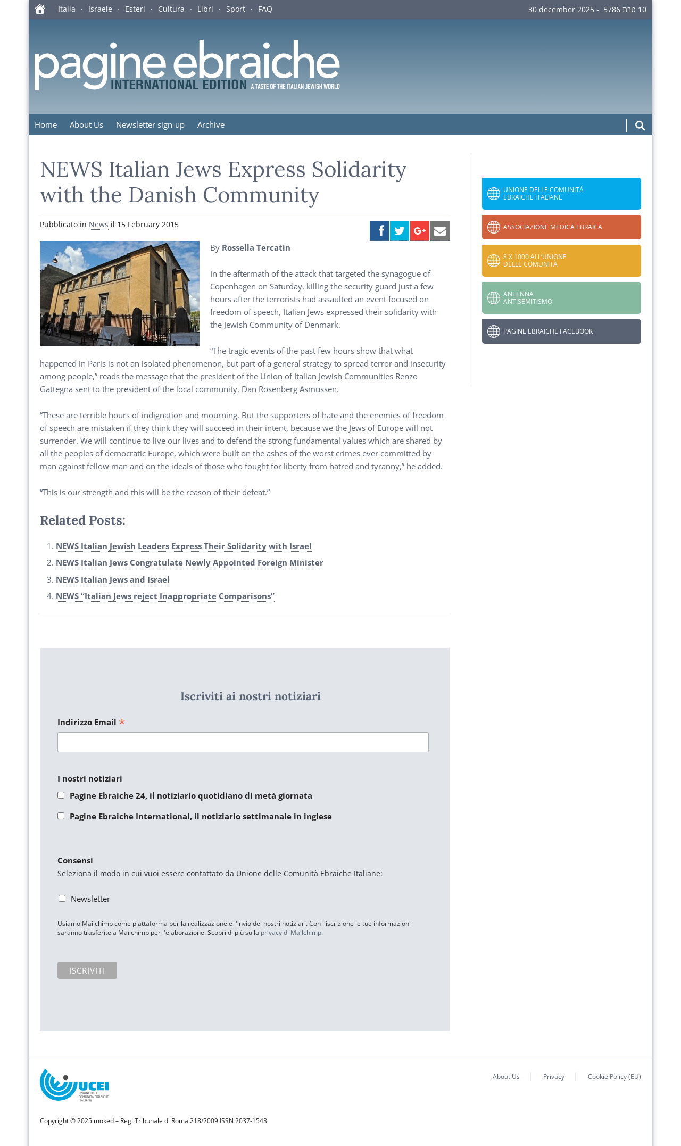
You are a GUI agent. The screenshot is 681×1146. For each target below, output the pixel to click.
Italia (67, 9)
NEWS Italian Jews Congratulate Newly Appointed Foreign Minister (189, 562)
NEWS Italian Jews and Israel (113, 579)
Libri (205, 9)
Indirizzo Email (91, 722)
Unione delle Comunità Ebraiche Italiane (543, 193)
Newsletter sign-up (150, 124)
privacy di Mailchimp (291, 932)
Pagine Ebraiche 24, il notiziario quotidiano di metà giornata (191, 795)
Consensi (75, 860)
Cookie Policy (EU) (614, 1076)
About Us (86, 124)
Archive (211, 124)
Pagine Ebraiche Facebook (548, 331)
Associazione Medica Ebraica (552, 226)
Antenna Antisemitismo (527, 297)
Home (46, 124)
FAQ (265, 9)
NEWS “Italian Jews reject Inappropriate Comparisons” (165, 596)
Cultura (171, 9)
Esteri (135, 9)
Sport (235, 9)
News (99, 224)
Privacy (553, 1076)
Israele (100, 9)
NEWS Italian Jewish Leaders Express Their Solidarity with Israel (184, 546)
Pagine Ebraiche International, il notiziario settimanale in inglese (201, 816)
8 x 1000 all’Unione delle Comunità (535, 260)
